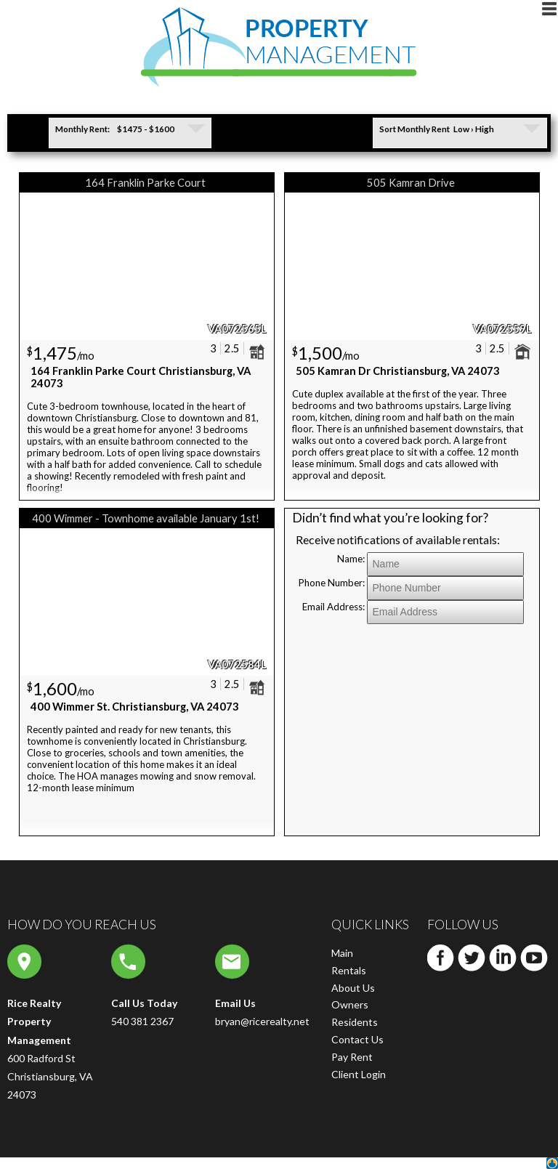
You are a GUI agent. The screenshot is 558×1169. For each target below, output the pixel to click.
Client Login (358, 1074)
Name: (351, 559)
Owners (349, 1004)
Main (342, 953)
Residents (354, 1022)
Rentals (348, 970)
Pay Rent (352, 1057)
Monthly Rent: (82, 129)
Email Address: (333, 606)
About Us (353, 988)
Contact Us (357, 1039)
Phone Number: (332, 582)
